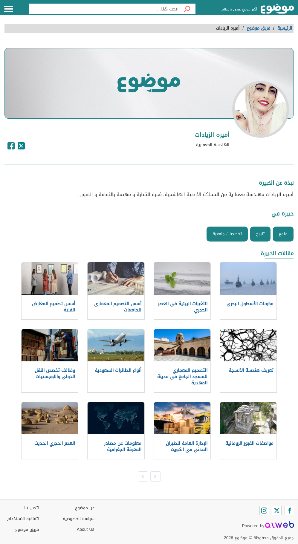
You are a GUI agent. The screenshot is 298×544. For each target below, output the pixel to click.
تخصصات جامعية (227, 234)
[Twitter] (277, 510)
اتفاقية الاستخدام (23, 519)
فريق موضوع (27, 529)
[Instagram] (264, 510)
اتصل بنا (31, 508)
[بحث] (187, 9)
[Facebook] (289, 510)
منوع (283, 234)
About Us (85, 529)
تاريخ (260, 234)
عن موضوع (84, 508)
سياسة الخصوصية (78, 519)
